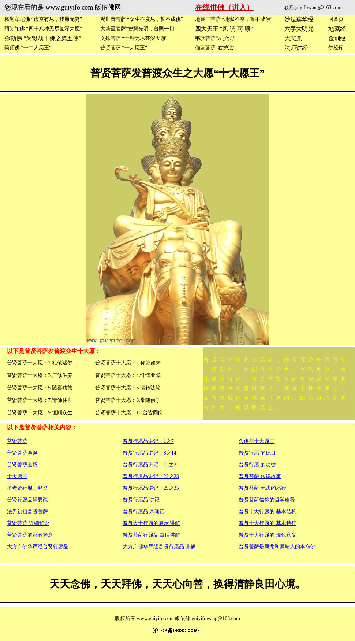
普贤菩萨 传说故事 (260, 476)
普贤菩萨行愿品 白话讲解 (151, 535)
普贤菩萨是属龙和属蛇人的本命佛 (277, 546)
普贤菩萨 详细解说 (28, 523)
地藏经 (337, 29)
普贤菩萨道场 (22, 464)
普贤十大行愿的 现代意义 (267, 535)
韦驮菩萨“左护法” (215, 38)
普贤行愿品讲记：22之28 (151, 476)
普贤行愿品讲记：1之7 (148, 441)
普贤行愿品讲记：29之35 (151, 488)
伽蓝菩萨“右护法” (215, 48)
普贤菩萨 (17, 441)
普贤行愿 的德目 (257, 453)
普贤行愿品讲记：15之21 (151, 464)
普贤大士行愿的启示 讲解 (151, 523)
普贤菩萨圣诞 (22, 453)
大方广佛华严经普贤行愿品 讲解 (159, 546)
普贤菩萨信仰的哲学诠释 (267, 500)
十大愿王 (17, 476)
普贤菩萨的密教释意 (30, 535)
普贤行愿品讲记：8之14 (149, 453)
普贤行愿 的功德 (257, 464)
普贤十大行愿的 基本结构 (267, 511)
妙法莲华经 (299, 19)
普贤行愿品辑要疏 (27, 500)
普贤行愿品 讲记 (141, 500)
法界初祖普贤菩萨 (27, 511)
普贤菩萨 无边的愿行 (262, 488)
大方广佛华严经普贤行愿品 (37, 546)
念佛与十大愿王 (256, 441)
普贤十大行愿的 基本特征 (267, 523)
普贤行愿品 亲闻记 (144, 511)
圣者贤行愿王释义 (27, 488)
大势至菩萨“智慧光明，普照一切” (138, 29)
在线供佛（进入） (224, 7)
